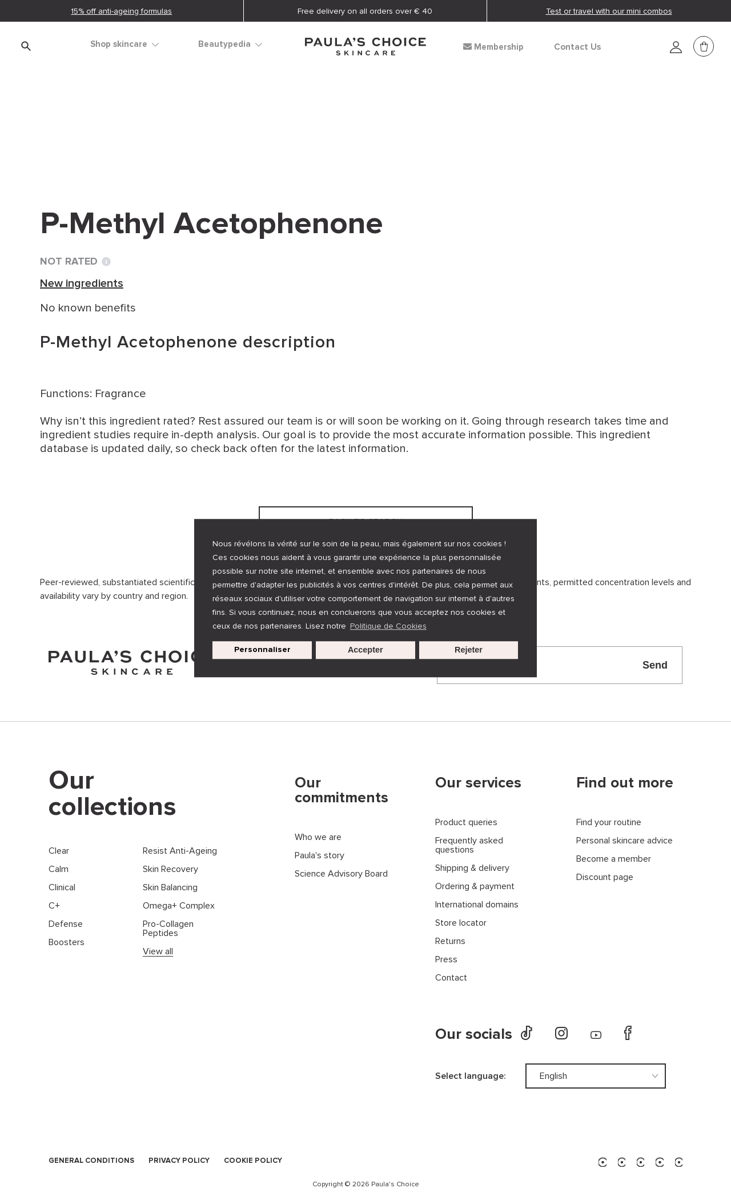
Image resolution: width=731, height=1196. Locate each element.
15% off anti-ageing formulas (121, 11)
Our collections (112, 794)
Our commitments (341, 790)
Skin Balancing (170, 888)
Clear (59, 851)
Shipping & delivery (472, 868)
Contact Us (577, 47)
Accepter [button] (365, 650)
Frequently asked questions (469, 845)
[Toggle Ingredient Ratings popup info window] (106, 261)
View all (158, 952)
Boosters (67, 942)
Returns (450, 941)
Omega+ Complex (179, 906)
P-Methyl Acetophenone (315, 126)
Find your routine (608, 822)
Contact (451, 978)
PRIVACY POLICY (179, 1161)
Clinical (62, 888)
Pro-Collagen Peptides (168, 928)
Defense (66, 924)
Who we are (318, 837)
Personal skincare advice (624, 841)
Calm (59, 869)
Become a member (613, 859)
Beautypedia (230, 44)
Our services (478, 783)
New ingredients (200, 126)
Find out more (624, 783)
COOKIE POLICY (253, 1161)
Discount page (604, 877)
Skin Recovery (170, 869)
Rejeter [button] (469, 650)
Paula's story (319, 856)
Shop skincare (124, 44)
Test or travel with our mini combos (609, 11)
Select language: (470, 1076)
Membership (493, 47)
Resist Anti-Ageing (180, 851)
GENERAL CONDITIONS (91, 1161)
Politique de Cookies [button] (388, 626)
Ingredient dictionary (95, 126)
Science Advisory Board (341, 874)
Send (655, 665)
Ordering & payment (475, 886)
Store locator (461, 923)
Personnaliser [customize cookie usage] (262, 650)
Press (446, 960)
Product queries (466, 822)
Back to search (91, 149)
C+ (54, 906)
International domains (477, 905)
